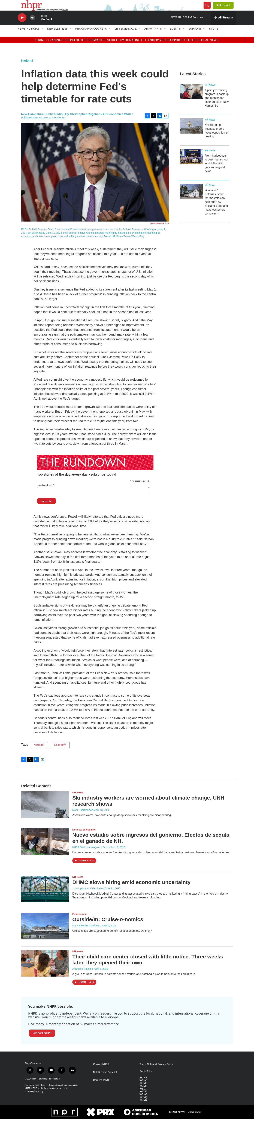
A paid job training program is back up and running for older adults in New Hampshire (217, 106)
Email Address (46, 493)
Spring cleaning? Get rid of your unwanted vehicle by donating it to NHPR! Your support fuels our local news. (127, 48)
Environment (79, 922)
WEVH (143, 1094)
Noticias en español (83, 837)
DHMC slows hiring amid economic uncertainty (131, 890)
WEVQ (143, 1105)
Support (227, 9)
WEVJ (143, 1096)
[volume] (33, 26)
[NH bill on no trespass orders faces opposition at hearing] (191, 133)
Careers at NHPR (102, 1088)
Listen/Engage (126, 36)
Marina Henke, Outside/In (86, 933)
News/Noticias (29, 36)
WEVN (143, 1099)
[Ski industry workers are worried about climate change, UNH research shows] (45, 812)
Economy (60, 752)
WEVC (143, 1088)
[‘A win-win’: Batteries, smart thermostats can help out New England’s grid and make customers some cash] (191, 199)
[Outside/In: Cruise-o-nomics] (45, 934)
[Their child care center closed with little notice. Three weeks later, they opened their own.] (45, 971)
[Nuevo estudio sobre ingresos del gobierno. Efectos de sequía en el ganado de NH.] (45, 849)
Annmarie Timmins (82, 976)
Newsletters (57, 36)
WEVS (143, 1108)
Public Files (146, 1079)
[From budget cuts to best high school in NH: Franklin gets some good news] (191, 164)
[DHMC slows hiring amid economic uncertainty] (45, 897)
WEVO (143, 1102)
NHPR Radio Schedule (105, 1080)
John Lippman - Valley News (87, 896)
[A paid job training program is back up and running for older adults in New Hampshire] (191, 99)
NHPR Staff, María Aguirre (86, 855)
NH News (210, 92)
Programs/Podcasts (91, 36)
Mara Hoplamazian (82, 817)
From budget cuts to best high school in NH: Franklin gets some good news (216, 171)
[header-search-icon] (208, 9)
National (27, 68)
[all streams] (223, 25)
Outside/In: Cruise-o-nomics (107, 927)
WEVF (143, 1091)
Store (213, 36)
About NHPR (153, 36)
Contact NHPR (101, 1072)
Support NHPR (42, 1041)
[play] (22, 26)
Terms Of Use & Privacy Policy (156, 1072)
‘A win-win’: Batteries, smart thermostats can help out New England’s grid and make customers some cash (216, 210)
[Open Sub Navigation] (42, 36)
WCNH (143, 1085)
